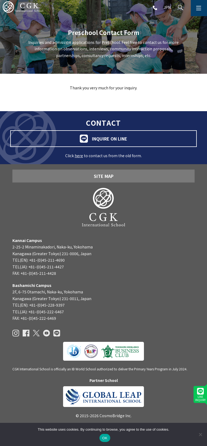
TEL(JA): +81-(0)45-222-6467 (38, 311)
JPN (167, 7)
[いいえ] (200, 434)
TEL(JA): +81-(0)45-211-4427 (38, 266)
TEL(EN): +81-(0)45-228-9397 (38, 305)
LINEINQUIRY (200, 395)
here (79, 155)
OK (104, 438)
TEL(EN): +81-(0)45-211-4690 (38, 260)
